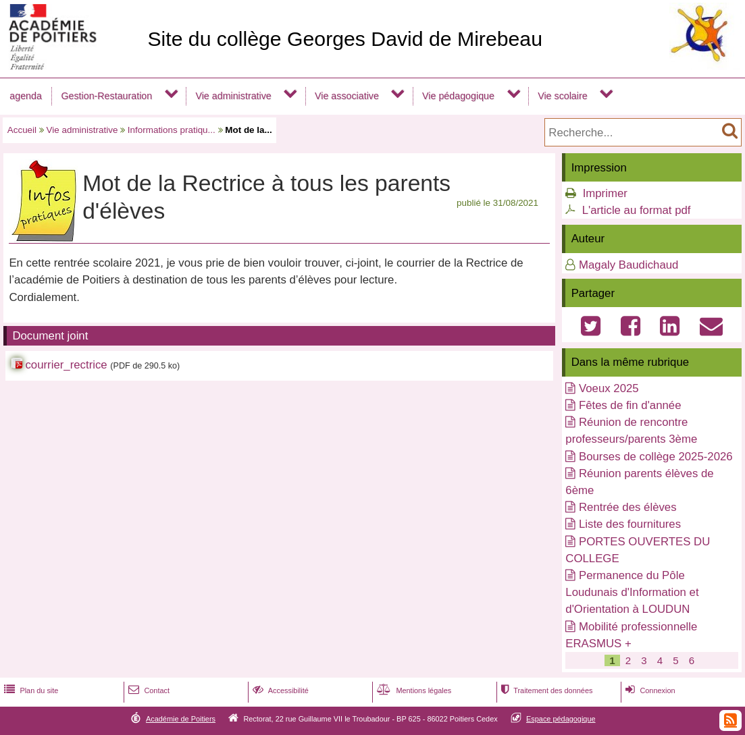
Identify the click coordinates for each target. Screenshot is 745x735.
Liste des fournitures (630, 524)
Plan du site (29, 690)
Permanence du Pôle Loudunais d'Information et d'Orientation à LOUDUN (631, 592)
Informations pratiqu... (171, 130)
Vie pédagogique (458, 95)
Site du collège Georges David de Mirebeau (344, 39)
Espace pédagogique (561, 719)
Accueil (21, 130)
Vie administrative (233, 95)
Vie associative (347, 95)
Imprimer (605, 193)
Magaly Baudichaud (628, 264)
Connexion (649, 690)
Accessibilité (279, 690)
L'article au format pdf (636, 210)
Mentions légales (412, 690)
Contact (148, 690)
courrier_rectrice (66, 364)
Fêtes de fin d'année (630, 405)
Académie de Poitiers (180, 719)
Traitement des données (545, 690)
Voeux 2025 (609, 388)
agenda (25, 95)
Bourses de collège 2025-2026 (656, 456)
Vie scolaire (562, 95)
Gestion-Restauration (106, 95)
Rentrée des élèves (628, 507)
